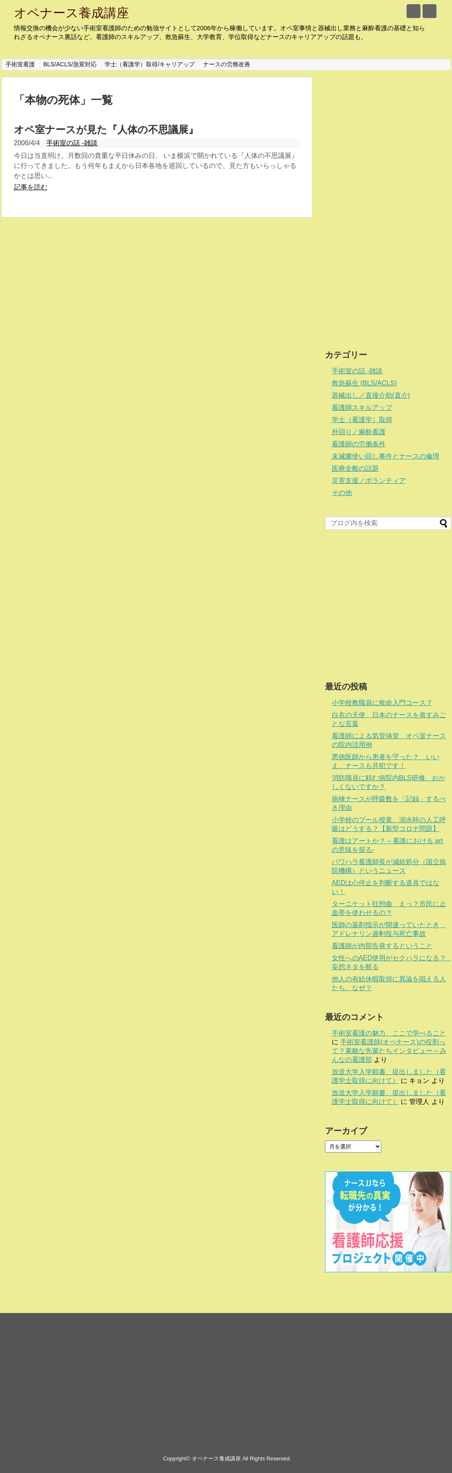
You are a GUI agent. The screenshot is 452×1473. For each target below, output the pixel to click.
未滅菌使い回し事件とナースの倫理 (385, 456)
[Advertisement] (363, 203)
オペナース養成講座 (71, 13)
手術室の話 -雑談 (72, 143)
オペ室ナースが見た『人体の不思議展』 (106, 129)
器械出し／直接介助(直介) (371, 395)
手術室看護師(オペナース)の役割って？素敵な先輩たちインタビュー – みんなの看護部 (389, 1050)
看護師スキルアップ (362, 407)
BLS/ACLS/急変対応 (70, 64)
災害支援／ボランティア (369, 480)
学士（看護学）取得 (362, 419)
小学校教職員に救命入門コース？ (382, 702)
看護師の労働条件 (359, 444)
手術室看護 (20, 64)
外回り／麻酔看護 (359, 431)
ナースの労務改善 (226, 64)
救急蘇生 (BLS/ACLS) (364, 383)
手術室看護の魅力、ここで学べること (389, 1033)
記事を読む (31, 187)
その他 (342, 492)
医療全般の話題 (355, 468)
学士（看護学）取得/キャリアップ (150, 64)
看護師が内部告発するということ (382, 945)
